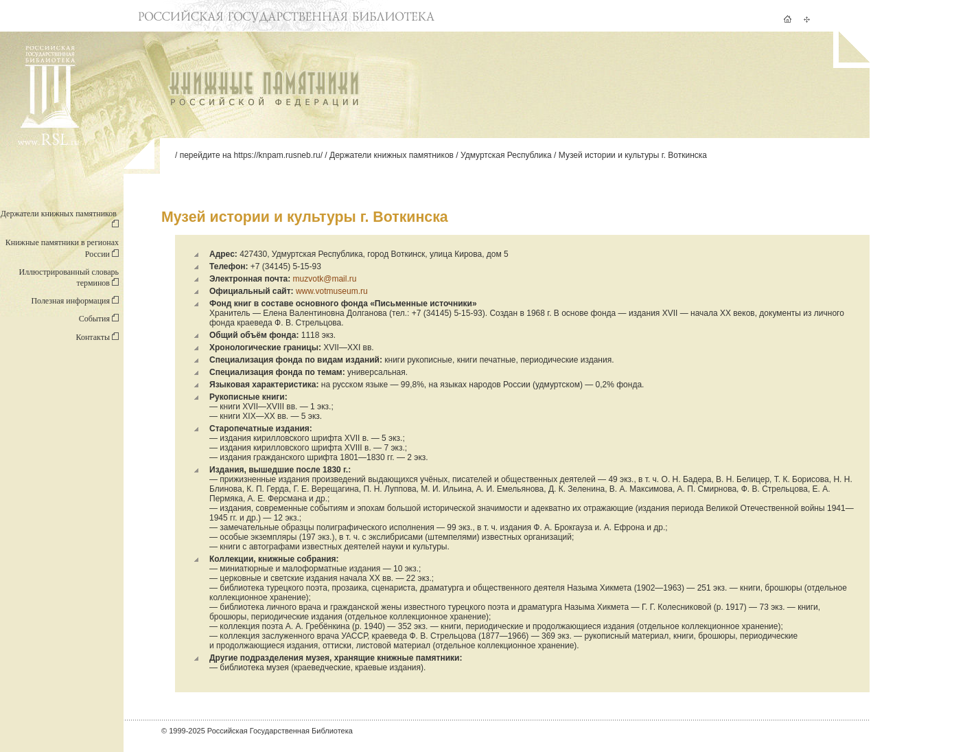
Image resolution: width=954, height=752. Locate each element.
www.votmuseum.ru (332, 291)
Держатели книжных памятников (391, 155)
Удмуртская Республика (506, 155)
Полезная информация (75, 301)
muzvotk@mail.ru (325, 279)
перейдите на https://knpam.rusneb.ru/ (251, 155)
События (99, 318)
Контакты (97, 337)
